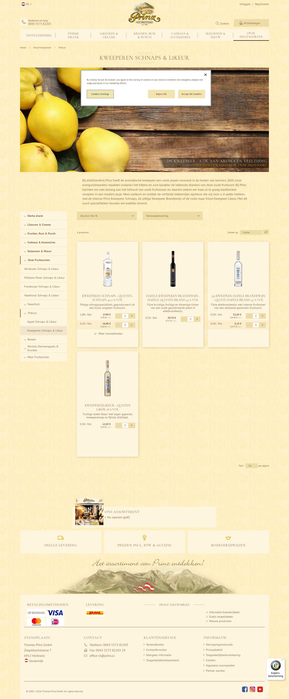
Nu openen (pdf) (118, 517)
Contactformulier (156, 650)
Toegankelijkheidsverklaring (223, 655)
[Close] (205, 74)
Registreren (262, 4)
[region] (146, 88)
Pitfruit (62, 47)
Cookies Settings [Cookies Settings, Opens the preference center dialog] (100, 93)
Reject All (161, 93)
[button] (26, 4)
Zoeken (224, 23)
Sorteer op (233, 232)
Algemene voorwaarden (220, 665)
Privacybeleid (214, 650)
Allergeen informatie (158, 655)
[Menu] (282, 660)
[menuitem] (38, 35)
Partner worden (215, 670)
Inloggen (245, 4)
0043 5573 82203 (39, 24)
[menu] (144, 35)
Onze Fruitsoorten (42, 47)
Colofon (211, 660)
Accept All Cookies (191, 93)
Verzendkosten (155, 644)
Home (23, 47)
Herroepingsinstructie (219, 644)
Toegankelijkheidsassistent (162, 660)
